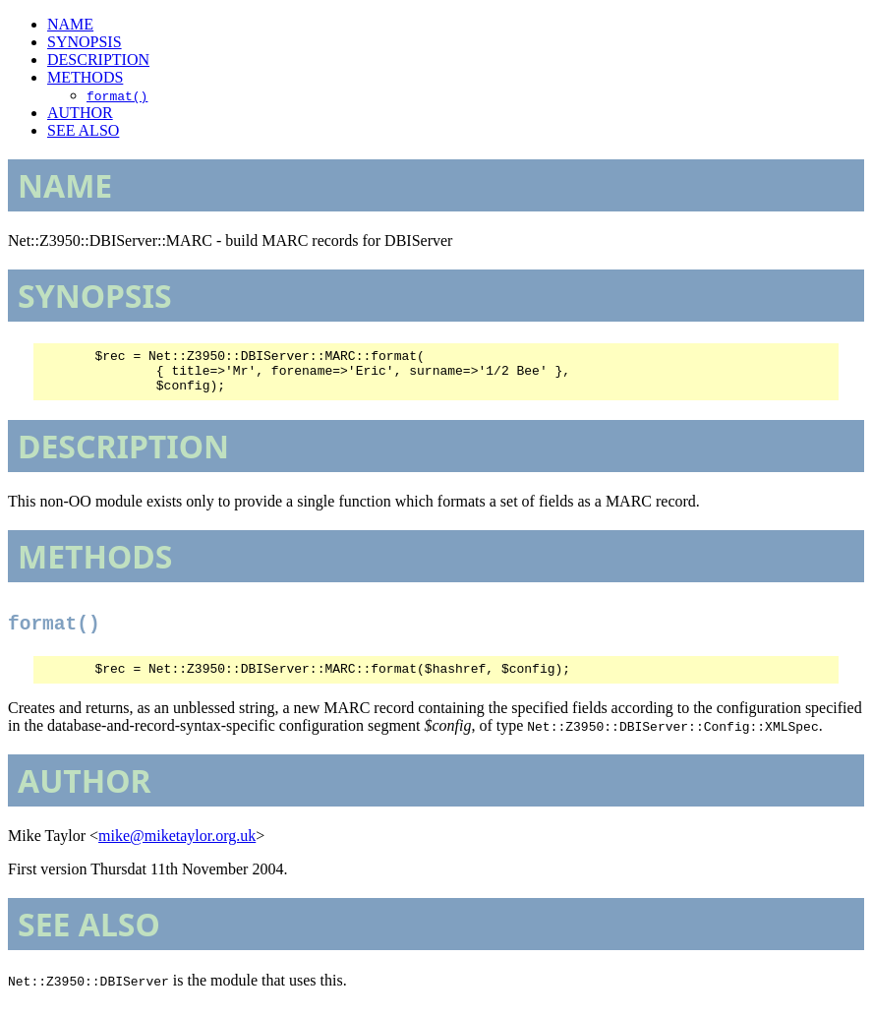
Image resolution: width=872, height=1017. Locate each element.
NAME (70, 24)
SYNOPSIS (84, 41)
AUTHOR (80, 112)
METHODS (85, 77)
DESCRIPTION (98, 59)
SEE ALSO (83, 130)
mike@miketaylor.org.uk (177, 847)
